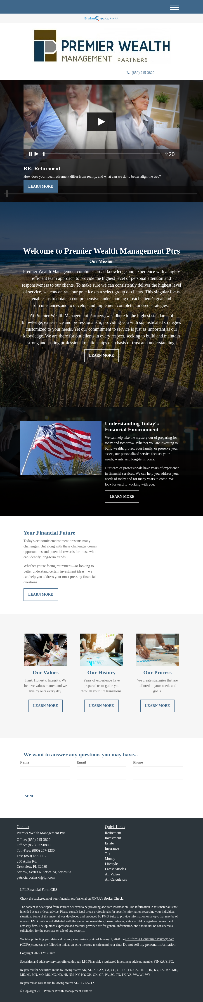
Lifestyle (111, 864)
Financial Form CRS (42, 889)
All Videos (112, 874)
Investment (113, 838)
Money (110, 859)
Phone (138, 762)
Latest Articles (115, 869)
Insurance (112, 848)
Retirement (113, 833)
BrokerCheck (113, 898)
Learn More (40, 186)
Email (81, 762)
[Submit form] (29, 796)
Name (24, 762)
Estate (109, 843)
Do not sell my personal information (149, 944)
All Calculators (116, 879)
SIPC (169, 961)
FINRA (159, 961)
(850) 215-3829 (140, 73)
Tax (107, 854)
